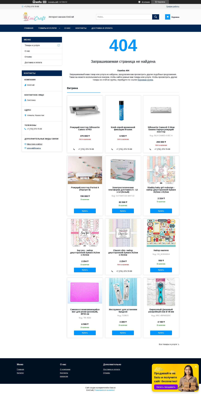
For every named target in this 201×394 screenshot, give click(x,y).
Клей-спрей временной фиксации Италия (123, 128)
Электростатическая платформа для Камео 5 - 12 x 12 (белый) (123, 189)
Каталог (20, 373)
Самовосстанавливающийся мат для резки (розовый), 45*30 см (85, 311)
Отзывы (28, 57)
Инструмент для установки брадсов (123, 310)
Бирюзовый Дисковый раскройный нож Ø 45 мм (161, 310)
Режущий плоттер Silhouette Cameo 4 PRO (85, 128)
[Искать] (155, 17)
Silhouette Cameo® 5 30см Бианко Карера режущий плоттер (161, 129)
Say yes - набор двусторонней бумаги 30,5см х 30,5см (85, 252)
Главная (28, 28)
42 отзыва (146, 2)
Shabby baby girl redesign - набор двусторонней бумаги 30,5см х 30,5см (161, 189)
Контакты (81, 28)
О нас (67, 28)
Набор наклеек (161, 250)
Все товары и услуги (168, 344)
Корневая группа (145, 80)
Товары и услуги (47, 28)
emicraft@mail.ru (34, 148)
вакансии (64, 376)
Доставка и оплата (102, 28)
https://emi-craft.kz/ (34, 144)
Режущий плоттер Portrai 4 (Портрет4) (85, 188)
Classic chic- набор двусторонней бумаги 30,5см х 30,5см (123, 252)
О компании (65, 369)
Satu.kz (113, 388)
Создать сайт (53, 2)
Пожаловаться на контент (104, 390)
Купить (85, 211)
